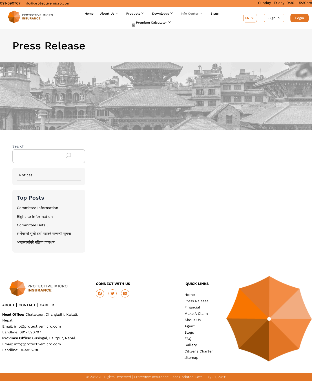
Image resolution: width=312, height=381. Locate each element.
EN (247, 18)
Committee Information (37, 208)
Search (18, 146)
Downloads (162, 13)
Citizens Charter (198, 351)
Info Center (191, 13)
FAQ (188, 339)
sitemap (191, 357)
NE (253, 18)
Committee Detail (32, 225)
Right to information (35, 216)
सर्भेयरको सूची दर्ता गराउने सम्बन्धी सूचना (44, 233)
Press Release (196, 301)
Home (89, 13)
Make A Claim (196, 313)
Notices (25, 175)
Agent (189, 326)
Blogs (214, 13)
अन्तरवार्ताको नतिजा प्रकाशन (36, 242)
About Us (109, 13)
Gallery (190, 345)
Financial (192, 307)
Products (135, 13)
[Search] (68, 156)
